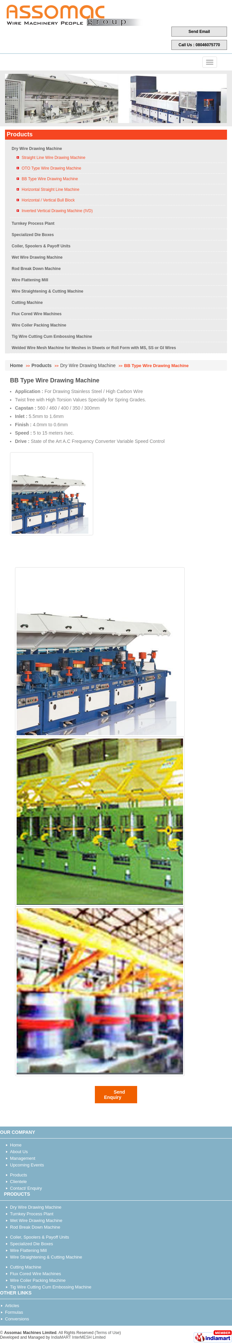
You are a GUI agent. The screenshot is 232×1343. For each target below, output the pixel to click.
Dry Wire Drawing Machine (37, 148)
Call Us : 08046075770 (199, 45)
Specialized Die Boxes (33, 234)
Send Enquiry (114, 1094)
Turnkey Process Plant (33, 223)
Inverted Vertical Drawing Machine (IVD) (57, 210)
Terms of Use (107, 1332)
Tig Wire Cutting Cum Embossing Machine (52, 336)
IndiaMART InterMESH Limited (78, 1337)
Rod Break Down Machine (36, 268)
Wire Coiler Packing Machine (39, 325)
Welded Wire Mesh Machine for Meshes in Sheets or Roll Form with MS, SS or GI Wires (94, 347)
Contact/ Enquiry (26, 1188)
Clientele (18, 1181)
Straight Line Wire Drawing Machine (53, 157)
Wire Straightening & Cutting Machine (47, 291)
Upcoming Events (27, 1164)
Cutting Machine (27, 302)
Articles (12, 1305)
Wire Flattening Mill (30, 280)
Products (41, 365)
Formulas (14, 1312)
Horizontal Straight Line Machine (50, 189)
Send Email (199, 31)
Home (16, 365)
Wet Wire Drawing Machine (37, 257)
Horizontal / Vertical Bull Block (48, 200)
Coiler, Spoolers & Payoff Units (41, 246)
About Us (19, 1151)
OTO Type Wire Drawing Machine (51, 168)
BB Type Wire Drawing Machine (50, 179)
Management (22, 1158)
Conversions (17, 1318)
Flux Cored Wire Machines (37, 314)
